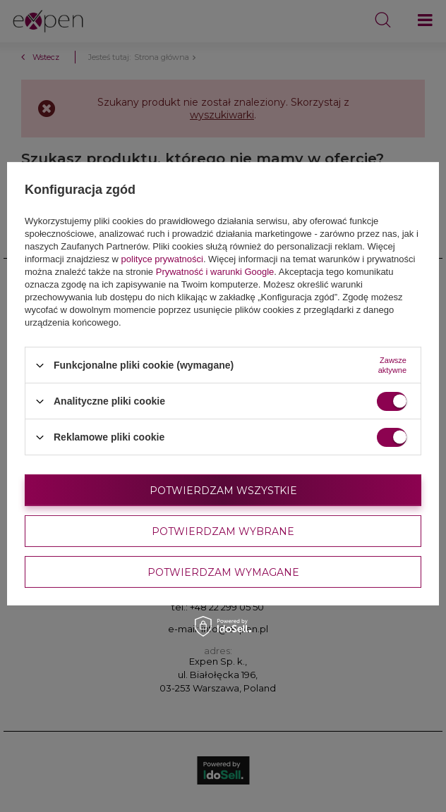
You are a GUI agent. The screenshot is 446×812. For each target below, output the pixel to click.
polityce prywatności (162, 259)
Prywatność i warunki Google (215, 271)
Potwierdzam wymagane (223, 571)
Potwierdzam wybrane (223, 530)
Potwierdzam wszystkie (223, 490)
